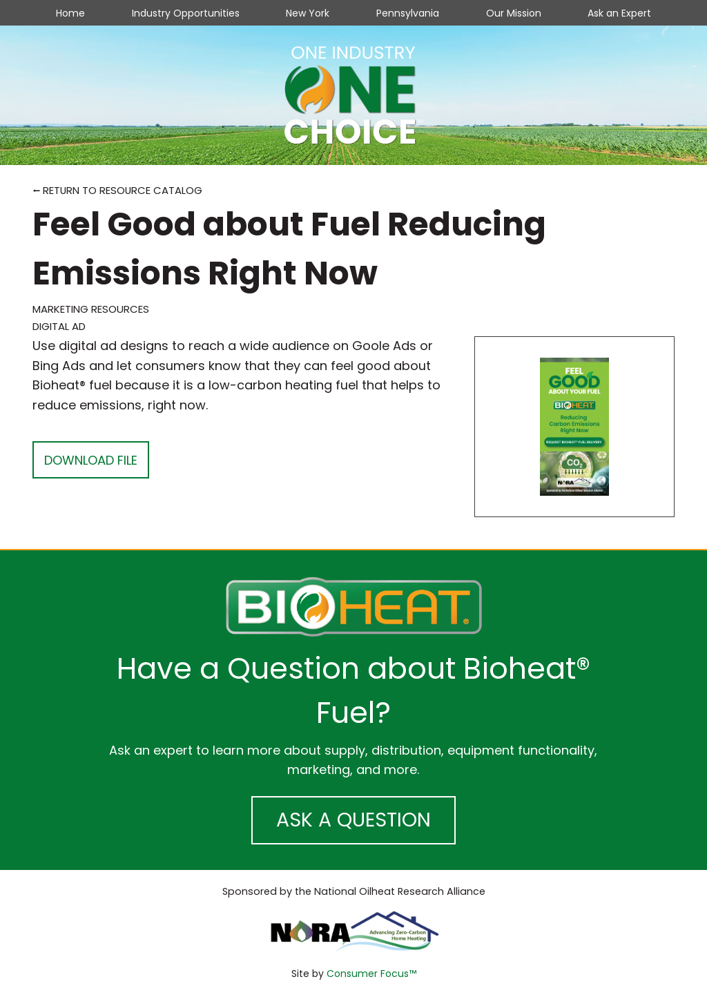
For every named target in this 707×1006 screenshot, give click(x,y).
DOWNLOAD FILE (90, 460)
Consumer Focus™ (371, 973)
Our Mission (513, 13)
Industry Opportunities (186, 13)
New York (307, 13)
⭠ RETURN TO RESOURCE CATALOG (117, 190)
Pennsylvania (407, 13)
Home (70, 13)
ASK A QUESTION (353, 819)
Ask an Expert (619, 13)
